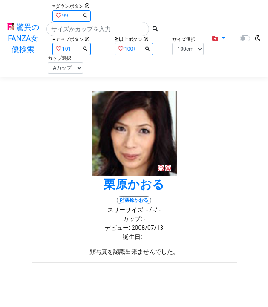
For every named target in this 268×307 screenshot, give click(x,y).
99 (71, 15)
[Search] (97, 29)
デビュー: (117, 227)
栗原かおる (134, 184)
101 (71, 48)
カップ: (132, 218)
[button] (218, 38)
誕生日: (132, 236)
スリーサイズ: (125, 209)
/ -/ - (154, 209)
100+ (134, 48)
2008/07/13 (148, 227)
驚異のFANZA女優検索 (23, 38)
